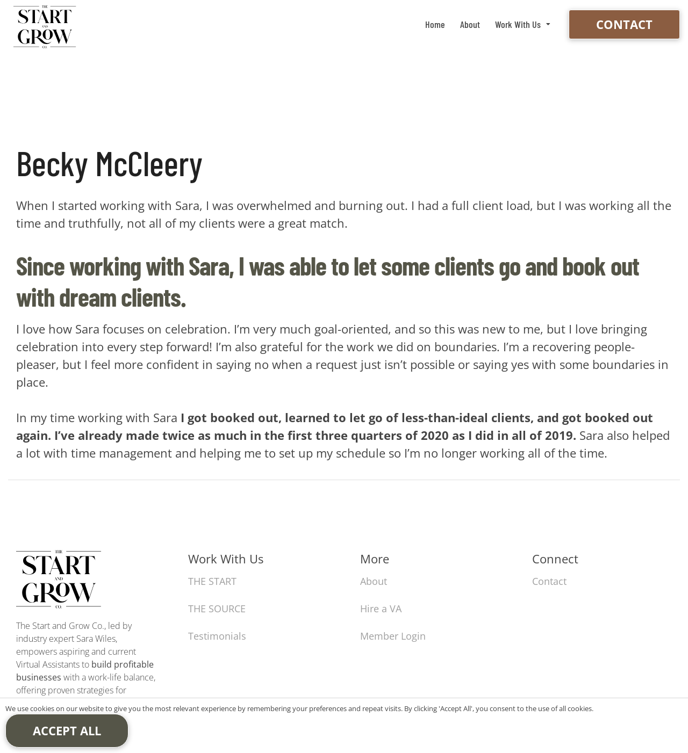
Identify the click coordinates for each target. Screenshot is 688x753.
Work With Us (518, 24)
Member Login (393, 635)
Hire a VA (381, 608)
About (470, 24)
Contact (624, 24)
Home (435, 24)
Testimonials (217, 635)
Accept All (67, 730)
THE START (212, 581)
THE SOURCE (217, 608)
